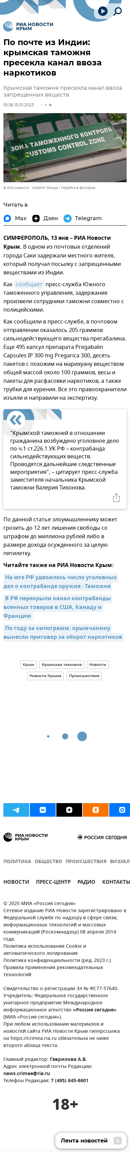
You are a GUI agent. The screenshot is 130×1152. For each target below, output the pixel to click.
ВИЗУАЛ (120, 862)
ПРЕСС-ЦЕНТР (53, 883)
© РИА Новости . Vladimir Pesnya (30, 187)
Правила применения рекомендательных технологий (53, 971)
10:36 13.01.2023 (18, 104)
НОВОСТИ (16, 883)
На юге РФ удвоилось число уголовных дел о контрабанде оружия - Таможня (60, 582)
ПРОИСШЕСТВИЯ (86, 862)
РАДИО (86, 883)
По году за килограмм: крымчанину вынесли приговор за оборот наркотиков (62, 633)
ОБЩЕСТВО (48, 862)
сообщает (29, 284)
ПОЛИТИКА (17, 862)
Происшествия (84, 675)
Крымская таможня (62, 664)
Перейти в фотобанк (78, 187)
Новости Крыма (45, 675)
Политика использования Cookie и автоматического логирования (44, 950)
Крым (28, 664)
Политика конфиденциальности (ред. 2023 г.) (57, 961)
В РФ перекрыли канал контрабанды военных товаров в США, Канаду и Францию (57, 607)
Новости (97, 664)
